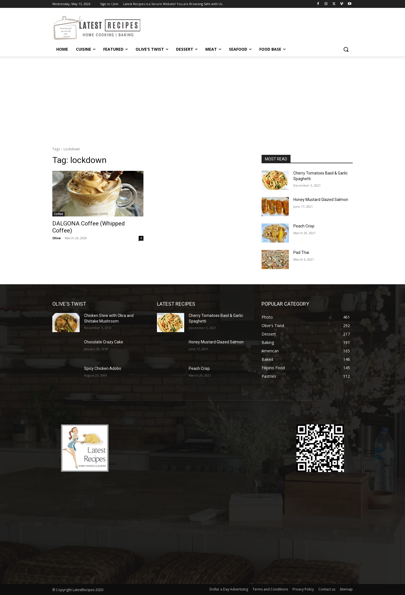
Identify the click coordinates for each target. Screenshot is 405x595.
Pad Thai (301, 252)
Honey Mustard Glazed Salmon (320, 199)
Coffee (58, 214)
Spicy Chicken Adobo (102, 368)
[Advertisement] (202, 98)
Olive (56, 238)
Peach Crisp (303, 226)
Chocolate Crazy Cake (103, 342)
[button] (346, 49)
